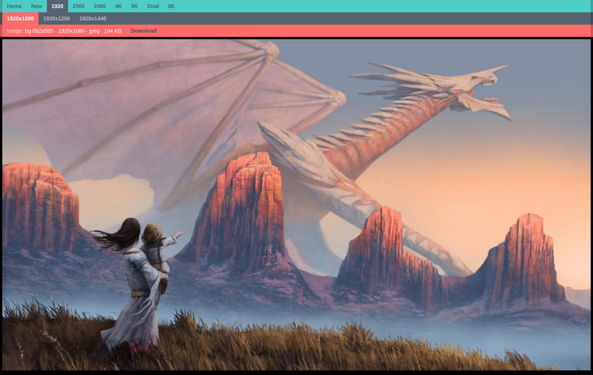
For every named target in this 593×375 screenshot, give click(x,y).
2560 (79, 6)
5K (134, 6)
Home (14, 6)
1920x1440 (92, 18)
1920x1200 (56, 18)
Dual (153, 6)
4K (118, 6)
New (36, 6)
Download (144, 31)
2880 (100, 6)
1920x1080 (20, 18)
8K (171, 6)
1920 (57, 6)
